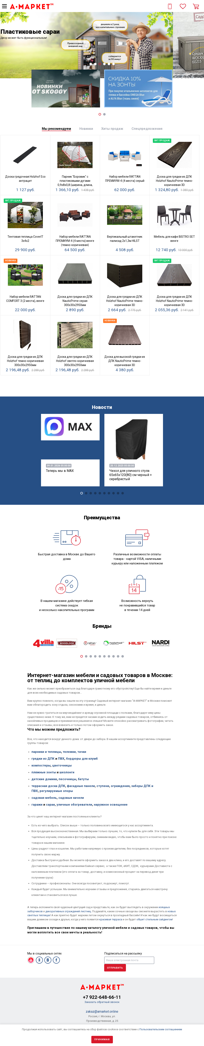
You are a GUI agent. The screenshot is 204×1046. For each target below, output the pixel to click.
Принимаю (102, 1039)
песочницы (67, 779)
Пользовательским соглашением (160, 1029)
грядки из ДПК (42, 758)
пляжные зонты (43, 772)
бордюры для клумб (82, 758)
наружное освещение (111, 804)
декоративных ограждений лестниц (68, 911)
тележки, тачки (74, 752)
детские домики (44, 779)
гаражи (36, 804)
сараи (50, 804)
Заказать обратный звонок (102, 1002)
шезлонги (66, 772)
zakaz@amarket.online (102, 1011)
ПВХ (60, 758)
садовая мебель (44, 798)
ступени (103, 786)
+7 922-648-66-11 (102, 997)
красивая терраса (110, 919)
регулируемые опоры (56, 791)
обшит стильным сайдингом (154, 919)
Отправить (115, 967)
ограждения (120, 786)
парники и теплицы (46, 752)
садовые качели (71, 798)
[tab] (56, 128)
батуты (83, 779)
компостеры (41, 765)
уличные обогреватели (74, 804)
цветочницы (62, 765)
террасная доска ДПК (48, 786)
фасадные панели (81, 786)
